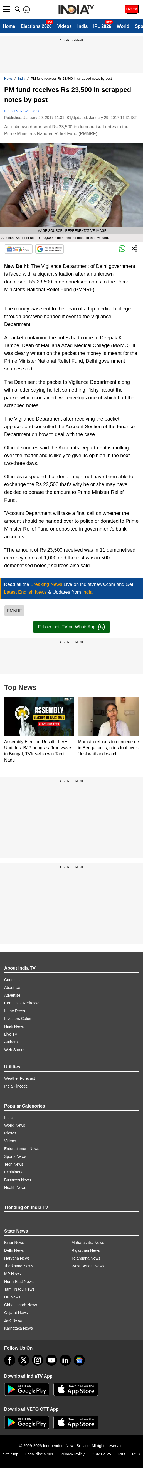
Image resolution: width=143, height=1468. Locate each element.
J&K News (13, 1320)
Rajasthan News (86, 1250)
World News (14, 1125)
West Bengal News (88, 1266)
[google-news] (79, 1360)
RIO (121, 1454)
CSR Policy (101, 1454)
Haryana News (17, 1258)
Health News (15, 1187)
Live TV (10, 1034)
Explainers (13, 1172)
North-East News (19, 1281)
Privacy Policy (72, 1454)
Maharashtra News (88, 1242)
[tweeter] (23, 1360)
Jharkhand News (18, 1266)
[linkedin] (65, 1360)
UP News (12, 1297)
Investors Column (19, 1018)
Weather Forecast (19, 1078)
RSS (136, 1454)
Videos (64, 26)
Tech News (13, 1164)
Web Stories (14, 1049)
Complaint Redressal (22, 1003)
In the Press (14, 1011)
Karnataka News (18, 1328)
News (8, 79)
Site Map (10, 1454)
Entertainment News (21, 1148)
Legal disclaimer (39, 1454)
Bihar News (14, 1242)
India (82, 26)
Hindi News (14, 1026)
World (123, 26)
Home (9, 26)
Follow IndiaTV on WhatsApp (71, 627)
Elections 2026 (36, 26)
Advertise (12, 995)
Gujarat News (16, 1312)
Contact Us (13, 979)
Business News (17, 1180)
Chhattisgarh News (20, 1305)
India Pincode (16, 1086)
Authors (11, 1042)
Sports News (15, 1156)
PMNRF (14, 610)
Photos (10, 1133)
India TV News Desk (22, 111)
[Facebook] (9, 1360)
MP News (12, 1274)
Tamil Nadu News (19, 1289)
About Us (12, 987)
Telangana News (86, 1258)
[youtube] (51, 1360)
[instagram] (37, 1360)
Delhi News (14, 1250)
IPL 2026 (102, 26)
